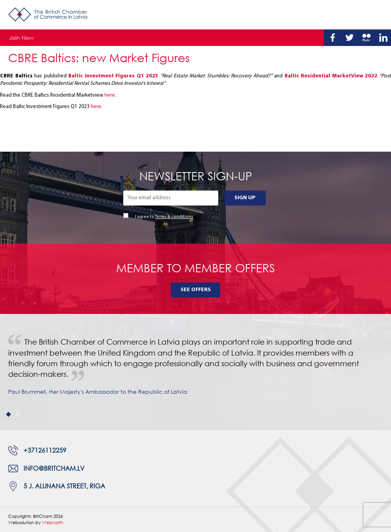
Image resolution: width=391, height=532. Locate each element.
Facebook (332, 37)
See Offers (196, 289)
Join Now (21, 37)
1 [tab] (8, 414)
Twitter (349, 37)
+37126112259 (45, 450)
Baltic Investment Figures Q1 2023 (113, 76)
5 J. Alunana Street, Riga (64, 486)
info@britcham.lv (54, 468)
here (109, 95)
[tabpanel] (195, 372)
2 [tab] (17, 414)
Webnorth (52, 522)
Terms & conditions (174, 217)
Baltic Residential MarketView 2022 (331, 76)
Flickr (366, 37)
